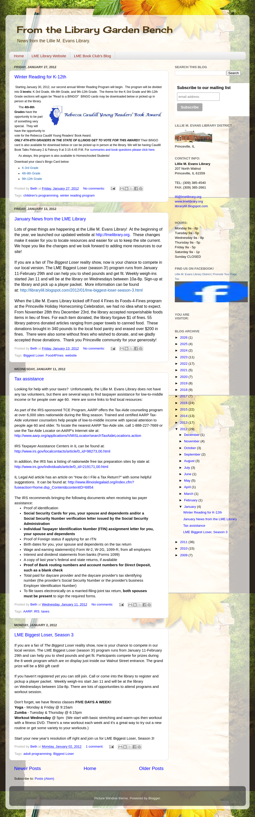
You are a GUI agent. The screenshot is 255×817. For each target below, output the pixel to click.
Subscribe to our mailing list (204, 88)
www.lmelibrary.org (189, 201)
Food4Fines (54, 355)
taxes (45, 611)
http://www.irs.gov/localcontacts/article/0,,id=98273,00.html (62, 451)
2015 (184, 409)
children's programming (40, 195)
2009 (184, 555)
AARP (27, 611)
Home (19, 56)
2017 (184, 396)
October (190, 448)
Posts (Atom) (44, 778)
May (187, 480)
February (191, 500)
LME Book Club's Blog (92, 56)
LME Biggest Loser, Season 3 (43, 634)
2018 (184, 390)
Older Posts (151, 768)
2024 (184, 350)
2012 (184, 429)
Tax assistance (29, 378)
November (192, 441)
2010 (184, 548)
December (192, 435)
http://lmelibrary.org (112, 235)
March (189, 494)
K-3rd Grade (30, 168)
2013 (184, 422)
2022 (184, 363)
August (189, 461)
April (188, 487)
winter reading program (77, 195)
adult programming (37, 754)
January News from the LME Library (50, 218)
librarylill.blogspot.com (191, 206)
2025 (184, 344)
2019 (184, 383)
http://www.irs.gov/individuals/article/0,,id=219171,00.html (61, 467)
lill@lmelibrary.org (188, 197)
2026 (184, 337)
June (188, 474)
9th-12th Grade (32, 179)
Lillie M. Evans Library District (193, 274)
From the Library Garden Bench (95, 29)
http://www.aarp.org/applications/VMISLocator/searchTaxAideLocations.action (77, 436)
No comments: (94, 188)
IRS (37, 611)
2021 (184, 370)
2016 (184, 403)
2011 (184, 542)
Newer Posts (27, 768)
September (192, 454)
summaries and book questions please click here (122, 150)
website (71, 355)
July (187, 467)
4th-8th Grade (31, 173)
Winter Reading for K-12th (40, 76)
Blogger (154, 798)
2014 (184, 416)
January (190, 507)
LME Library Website (49, 56)
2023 (184, 357)
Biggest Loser (33, 355)
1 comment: (95, 746)
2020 (184, 377)
